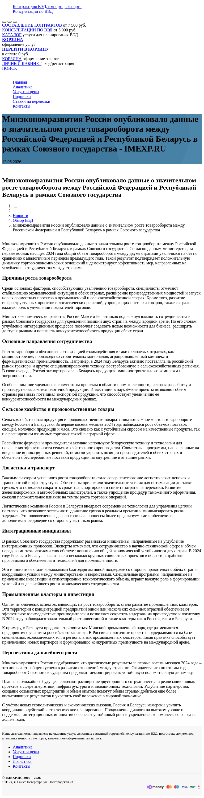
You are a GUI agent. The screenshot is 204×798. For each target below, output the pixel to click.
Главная (20, 82)
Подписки (22, 96)
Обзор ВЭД (23, 220)
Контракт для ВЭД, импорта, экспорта (47, 6)
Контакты (21, 106)
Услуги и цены (26, 91)
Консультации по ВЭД (33, 11)
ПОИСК (9, 68)
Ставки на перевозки (31, 101)
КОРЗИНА (12, 58)
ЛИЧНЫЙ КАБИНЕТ (21, 63)
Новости (20, 215)
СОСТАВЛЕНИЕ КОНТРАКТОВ (32, 25)
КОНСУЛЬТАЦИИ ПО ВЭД (27, 30)
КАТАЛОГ (12, 34)
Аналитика (22, 87)
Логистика (22, 761)
